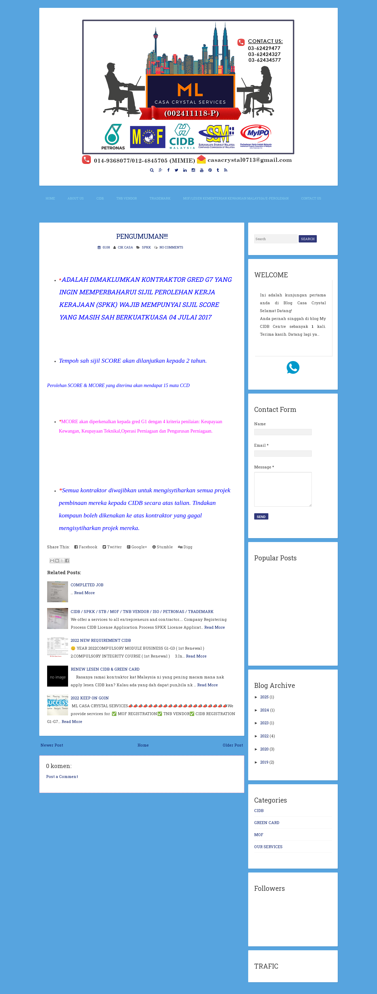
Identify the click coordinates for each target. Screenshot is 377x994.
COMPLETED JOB (87, 584)
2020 (264, 749)
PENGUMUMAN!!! (142, 236)
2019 (264, 762)
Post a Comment (62, 776)
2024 (264, 710)
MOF (258, 834)
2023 (264, 722)
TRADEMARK (159, 198)
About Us (76, 198)
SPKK (146, 247)
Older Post (233, 745)
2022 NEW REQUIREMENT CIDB (101, 640)
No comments (171, 247)
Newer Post (52, 745)
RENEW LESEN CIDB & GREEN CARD (105, 669)
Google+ (137, 546)
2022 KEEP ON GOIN (90, 697)
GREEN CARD (266, 822)
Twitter (112, 546)
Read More (84, 592)
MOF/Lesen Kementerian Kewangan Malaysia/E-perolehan (236, 198)
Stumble (162, 546)
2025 (264, 696)
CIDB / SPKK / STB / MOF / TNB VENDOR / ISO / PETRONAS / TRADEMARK (142, 611)
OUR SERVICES (268, 846)
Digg (185, 546)
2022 (264, 735)
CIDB (100, 198)
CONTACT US (311, 198)
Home (50, 198)
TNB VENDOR (126, 198)
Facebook (85, 546)
